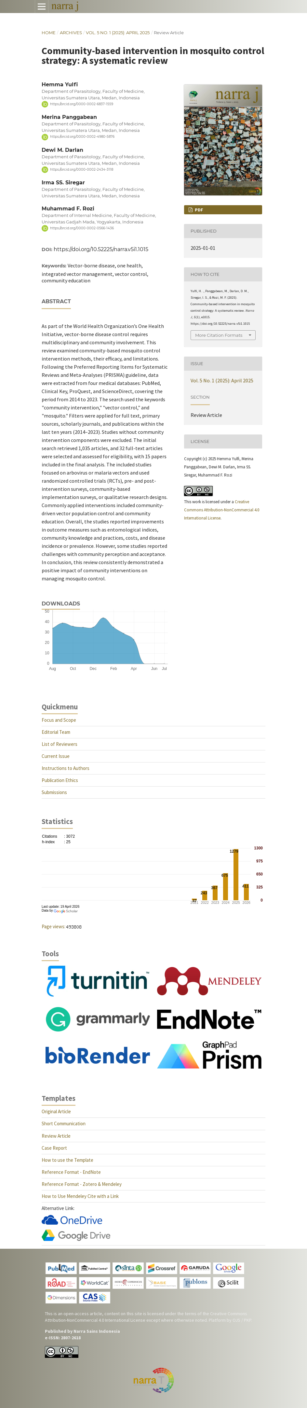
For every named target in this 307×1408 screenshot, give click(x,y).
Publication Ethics (60, 780)
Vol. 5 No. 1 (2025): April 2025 (118, 32)
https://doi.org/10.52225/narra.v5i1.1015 (101, 249)
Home (49, 32)
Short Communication (64, 1123)
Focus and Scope (59, 720)
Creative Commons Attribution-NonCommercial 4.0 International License (221, 510)
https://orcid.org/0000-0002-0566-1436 (82, 228)
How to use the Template (67, 1160)
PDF (198, 210)
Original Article (56, 1111)
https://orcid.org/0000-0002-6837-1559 (81, 104)
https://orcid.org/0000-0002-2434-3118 (81, 169)
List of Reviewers (59, 744)
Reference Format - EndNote (71, 1172)
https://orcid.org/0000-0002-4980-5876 (82, 137)
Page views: (53, 926)
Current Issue (56, 756)
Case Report (54, 1148)
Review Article (56, 1136)
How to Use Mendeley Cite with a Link (80, 1196)
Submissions (54, 792)
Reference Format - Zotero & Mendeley (82, 1184)
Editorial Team (56, 732)
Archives (71, 32)
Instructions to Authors (65, 768)
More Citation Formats (218, 335)
